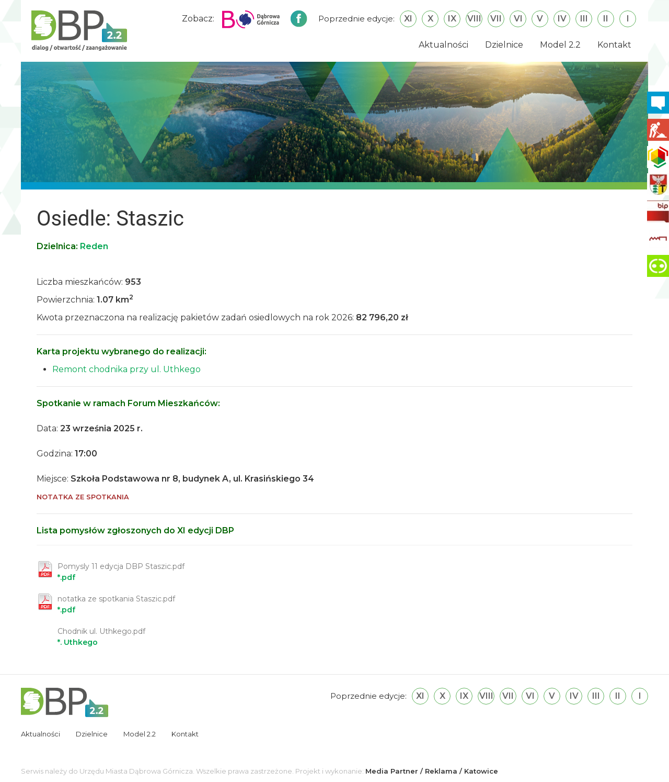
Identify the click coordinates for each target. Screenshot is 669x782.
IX (452, 19)
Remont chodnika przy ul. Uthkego (126, 369)
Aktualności (443, 45)
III (584, 19)
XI (408, 19)
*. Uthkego (101, 637)
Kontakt (614, 45)
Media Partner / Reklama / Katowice (431, 771)
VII (496, 19)
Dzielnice (504, 45)
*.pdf (120, 572)
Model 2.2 (560, 45)
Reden (94, 246)
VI (518, 19)
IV (562, 19)
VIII (474, 19)
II (605, 19)
